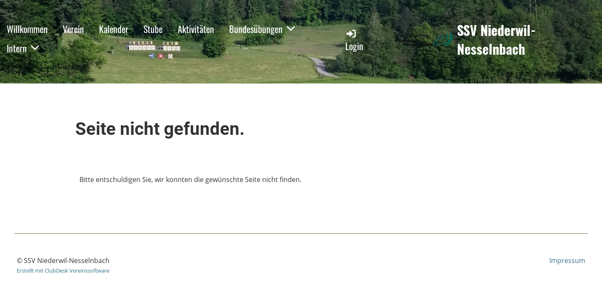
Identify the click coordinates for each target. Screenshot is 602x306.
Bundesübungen (262, 28)
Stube (153, 28)
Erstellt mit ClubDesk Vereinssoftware (63, 270)
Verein (73, 28)
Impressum (567, 260)
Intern (23, 48)
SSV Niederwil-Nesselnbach (496, 39)
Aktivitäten (196, 28)
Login (354, 40)
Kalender (113, 28)
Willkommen (27, 28)
